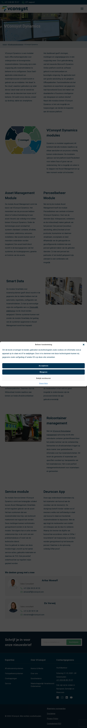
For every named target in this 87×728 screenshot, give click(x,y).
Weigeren (43, 372)
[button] (83, 344)
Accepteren (43, 366)
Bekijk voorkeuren (43, 378)
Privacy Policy (43, 383)
